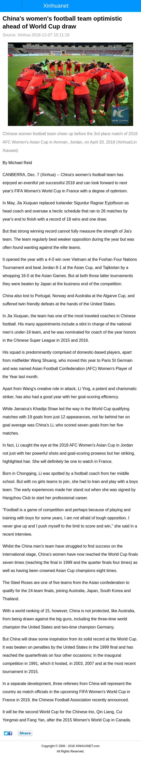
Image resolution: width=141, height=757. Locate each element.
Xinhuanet (55, 6)
